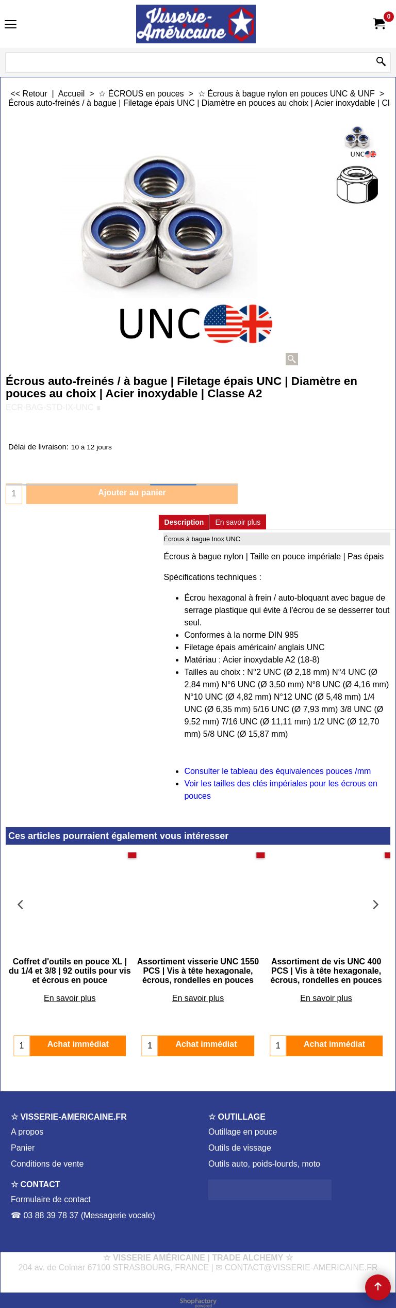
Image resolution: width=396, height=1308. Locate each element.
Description (184, 522)
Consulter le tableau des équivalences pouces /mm (277, 771)
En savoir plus (237, 522)
